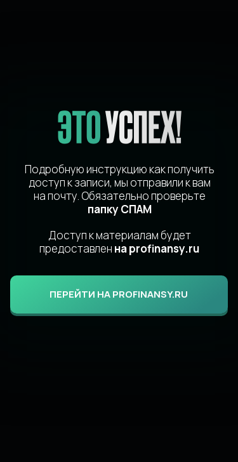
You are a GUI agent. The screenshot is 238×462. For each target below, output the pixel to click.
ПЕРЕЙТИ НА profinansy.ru (119, 294)
